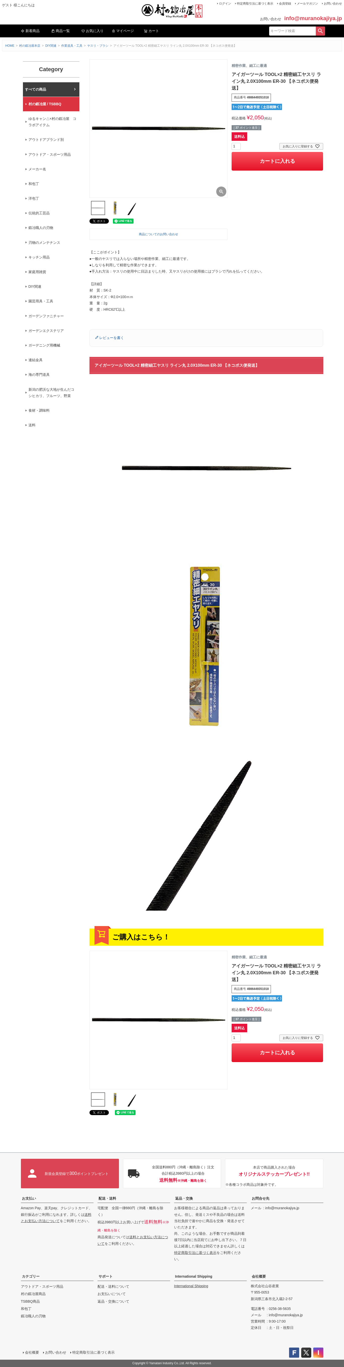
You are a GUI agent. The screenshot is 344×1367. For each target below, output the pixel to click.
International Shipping (193, 1276)
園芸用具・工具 (40, 301)
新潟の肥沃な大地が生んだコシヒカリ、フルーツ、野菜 (51, 392)
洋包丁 (33, 198)
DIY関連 (50, 45)
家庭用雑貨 (37, 272)
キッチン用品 (39, 257)
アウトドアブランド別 (46, 140)
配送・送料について (113, 1286)
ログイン (225, 3)
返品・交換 (184, 1198)
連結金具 (35, 360)
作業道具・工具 (71, 45)
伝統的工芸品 (39, 213)
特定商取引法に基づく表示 (255, 3)
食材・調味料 (39, 410)
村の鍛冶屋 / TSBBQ (44, 104)
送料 (32, 425)
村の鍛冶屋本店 (29, 45)
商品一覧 (60, 31)
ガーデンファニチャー (46, 316)
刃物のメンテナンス (44, 243)
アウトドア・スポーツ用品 (49, 154)
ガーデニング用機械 (44, 345)
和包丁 (33, 184)
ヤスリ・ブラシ (97, 45)
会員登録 (285, 3)
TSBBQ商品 (30, 1301)
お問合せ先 (260, 1198)
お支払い (29, 1198)
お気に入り (92, 31)
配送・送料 (107, 1198)
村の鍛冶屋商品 (33, 1294)
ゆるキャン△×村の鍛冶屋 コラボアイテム (52, 122)
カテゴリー (31, 1276)
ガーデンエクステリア (46, 331)
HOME (9, 45)
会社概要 (259, 1276)
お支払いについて (112, 1294)
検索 (320, 31)
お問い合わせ (333, 3)
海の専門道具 (39, 375)
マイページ (123, 31)
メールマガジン (307, 3)
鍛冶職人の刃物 (40, 228)
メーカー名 (37, 169)
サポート (106, 1276)
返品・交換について (113, 1301)
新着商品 (30, 31)
